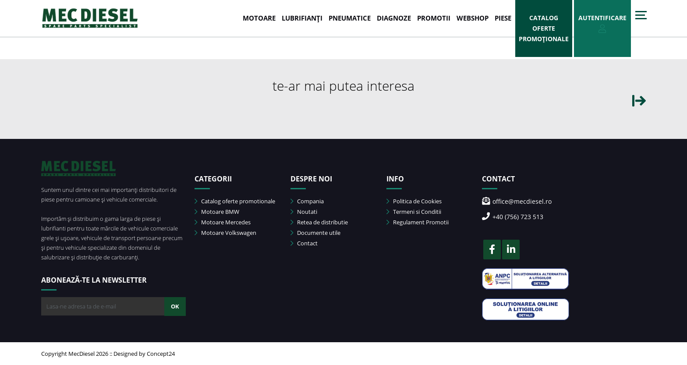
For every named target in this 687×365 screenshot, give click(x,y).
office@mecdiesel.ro (517, 201)
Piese (503, 18)
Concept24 (161, 354)
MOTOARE (259, 18)
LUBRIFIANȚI (302, 18)
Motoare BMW (217, 212)
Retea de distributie (319, 222)
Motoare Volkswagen (225, 233)
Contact (304, 243)
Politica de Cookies (414, 201)
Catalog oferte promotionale (235, 201)
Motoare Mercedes (223, 222)
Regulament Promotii (417, 222)
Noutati (303, 212)
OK (175, 306)
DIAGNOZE (394, 18)
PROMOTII (433, 18)
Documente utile (315, 233)
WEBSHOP (473, 18)
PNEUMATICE (350, 18)
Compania (307, 201)
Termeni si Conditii (413, 212)
